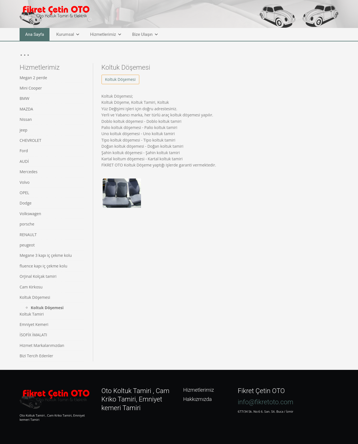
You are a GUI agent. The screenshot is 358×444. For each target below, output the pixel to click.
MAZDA (26, 109)
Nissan (26, 119)
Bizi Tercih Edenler (36, 355)
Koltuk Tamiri (32, 314)
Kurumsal (65, 34)
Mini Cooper (31, 88)
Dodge (26, 203)
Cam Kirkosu (31, 287)
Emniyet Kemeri (34, 324)
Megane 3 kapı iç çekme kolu (46, 255)
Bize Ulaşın (142, 34)
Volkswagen (30, 213)
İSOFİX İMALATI (33, 334)
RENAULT (28, 234)
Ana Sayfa (34, 34)
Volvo (25, 182)
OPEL (24, 192)
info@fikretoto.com (265, 402)
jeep (23, 130)
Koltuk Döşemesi (35, 297)
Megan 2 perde (33, 77)
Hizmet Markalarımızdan (42, 345)
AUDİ (24, 161)
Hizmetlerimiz (103, 34)
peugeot (27, 245)
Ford (24, 150)
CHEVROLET (30, 140)
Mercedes (28, 171)
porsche (27, 224)
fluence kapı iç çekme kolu (43, 266)
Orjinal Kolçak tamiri (38, 276)
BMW (24, 98)
